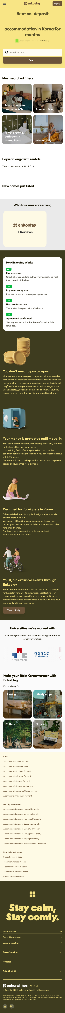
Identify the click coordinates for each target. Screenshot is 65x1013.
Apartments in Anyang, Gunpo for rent (20, 791)
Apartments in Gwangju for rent (17, 796)
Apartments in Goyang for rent (17, 776)
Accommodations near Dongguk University (22, 833)
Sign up (57, 3)
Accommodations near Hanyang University (22, 819)
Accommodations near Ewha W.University (21, 829)
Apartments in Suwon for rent (16, 781)
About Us (34, 986)
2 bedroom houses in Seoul (15, 866)
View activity (13, 610)
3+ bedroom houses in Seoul (15, 871)
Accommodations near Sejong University (21, 838)
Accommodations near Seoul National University (24, 843)
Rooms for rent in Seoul (13, 876)
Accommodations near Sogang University (21, 824)
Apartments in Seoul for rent (16, 761)
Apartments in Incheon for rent (17, 771)
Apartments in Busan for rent (16, 766)
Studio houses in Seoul (12, 857)
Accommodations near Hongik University (21, 809)
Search (32, 60)
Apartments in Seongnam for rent (18, 786)
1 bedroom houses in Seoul (14, 861)
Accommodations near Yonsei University (21, 814)
